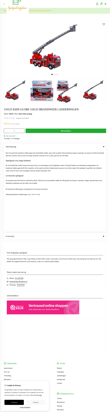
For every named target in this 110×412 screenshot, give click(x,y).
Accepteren (14, 402)
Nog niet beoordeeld (22, 118)
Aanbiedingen (61, 294)
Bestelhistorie (8, 320)
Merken (59, 286)
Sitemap (59, 324)
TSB (105, 357)
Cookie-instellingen (25, 407)
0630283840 (21, 203)
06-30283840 (19, 197)
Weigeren (35, 402)
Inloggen (6, 317)
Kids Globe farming (25, 114)
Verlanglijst (7, 324)
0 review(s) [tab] (55, 155)
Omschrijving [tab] (55, 147)
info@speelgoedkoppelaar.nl (18, 200)
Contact (59, 317)
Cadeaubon (60, 290)
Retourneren (61, 320)
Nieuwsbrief (8, 328)
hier (41, 395)
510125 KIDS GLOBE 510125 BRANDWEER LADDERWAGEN (30, 11)
